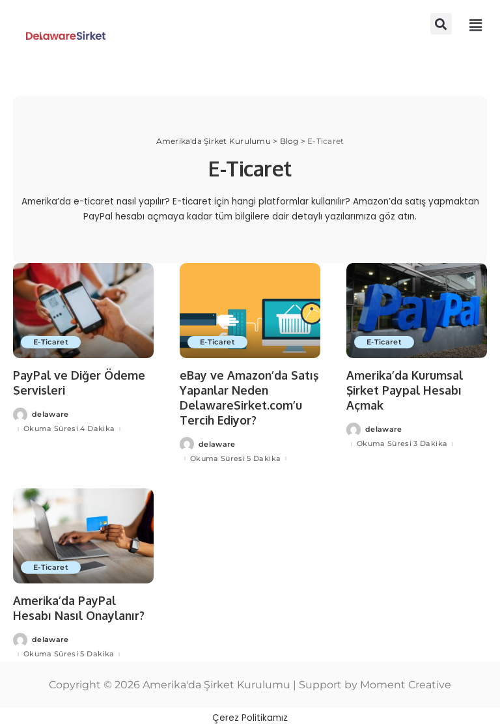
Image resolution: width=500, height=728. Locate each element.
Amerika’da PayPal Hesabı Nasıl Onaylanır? (80, 607)
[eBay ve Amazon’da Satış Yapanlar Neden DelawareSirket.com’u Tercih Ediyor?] (250, 310)
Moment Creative (405, 683)
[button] (441, 24)
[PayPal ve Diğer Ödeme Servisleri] (83, 310)
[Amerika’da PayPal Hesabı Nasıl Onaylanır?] (83, 535)
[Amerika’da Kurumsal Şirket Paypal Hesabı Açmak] (416, 310)
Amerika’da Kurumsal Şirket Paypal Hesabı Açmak (405, 390)
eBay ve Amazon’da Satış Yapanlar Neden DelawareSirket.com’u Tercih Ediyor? (250, 397)
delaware (50, 414)
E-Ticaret (51, 341)
